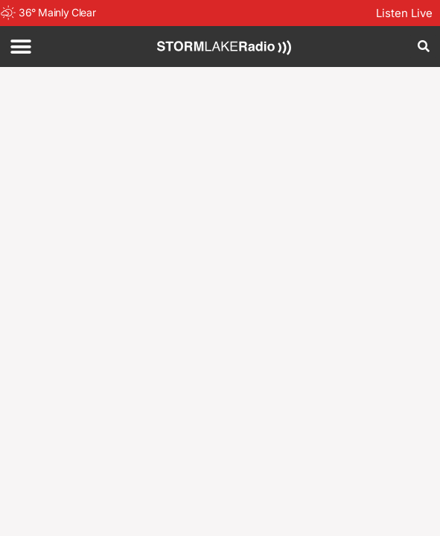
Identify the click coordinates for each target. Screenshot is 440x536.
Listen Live (404, 13)
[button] (20, 46)
